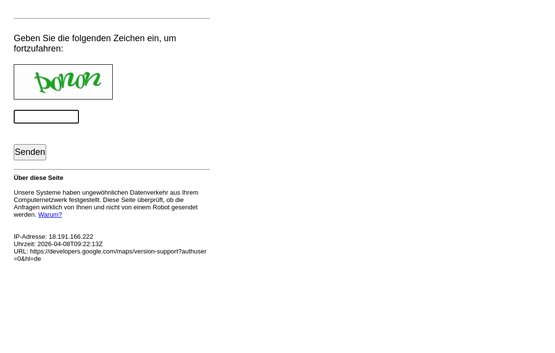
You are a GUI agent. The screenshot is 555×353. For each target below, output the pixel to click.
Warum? (50, 214)
